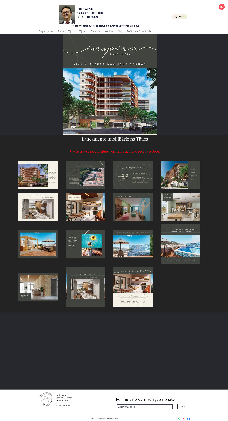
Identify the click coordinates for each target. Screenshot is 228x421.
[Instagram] (183, 419)
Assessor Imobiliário (90, 13)
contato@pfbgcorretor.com (65, 403)
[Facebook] (188, 419)
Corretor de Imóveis (64, 398)
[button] (66, 31)
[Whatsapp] (179, 419)
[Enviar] (181, 406)
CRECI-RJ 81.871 (87, 17)
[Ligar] (179, 16)
